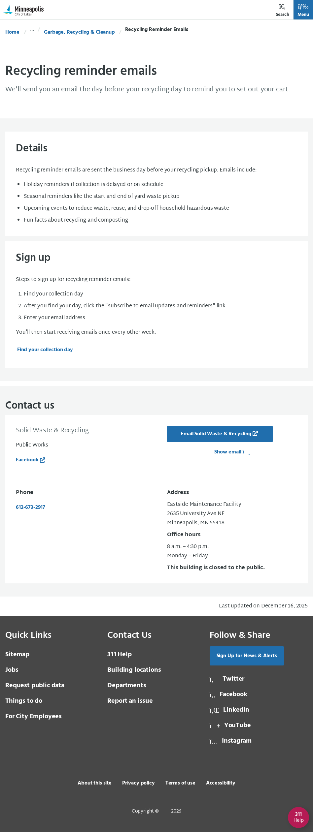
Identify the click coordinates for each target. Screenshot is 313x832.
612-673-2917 (30, 507)
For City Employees (33, 716)
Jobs (11, 670)
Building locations (134, 670)
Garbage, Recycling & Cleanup (79, 32)
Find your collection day (45, 350)
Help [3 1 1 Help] (119, 654)
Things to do (23, 701)
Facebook (27, 460)
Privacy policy (138, 783)
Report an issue (130, 701)
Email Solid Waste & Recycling (216, 434)
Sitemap (17, 654)
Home (12, 32)
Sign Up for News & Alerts (247, 656)
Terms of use (180, 783)
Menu (303, 10)
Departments (126, 685)
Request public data (34, 685)
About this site (95, 783)
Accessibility (220, 783)
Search (282, 10)
